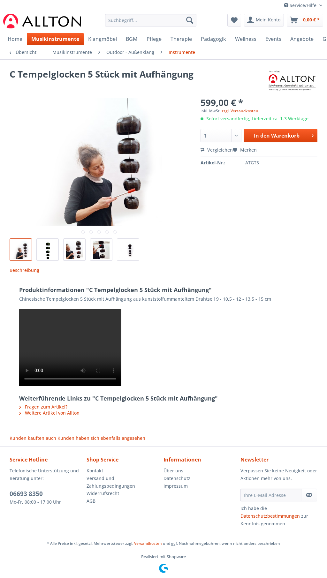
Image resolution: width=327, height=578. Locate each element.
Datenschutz (177, 478)
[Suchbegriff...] (151, 20)
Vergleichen (217, 150)
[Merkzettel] (234, 20)
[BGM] (131, 39)
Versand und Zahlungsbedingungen (111, 482)
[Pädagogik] (213, 39)
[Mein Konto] (264, 20)
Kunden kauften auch (33, 438)
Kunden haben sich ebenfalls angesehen (101, 438)
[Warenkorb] (305, 20)
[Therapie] (181, 39)
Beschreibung (24, 270)
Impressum (176, 486)
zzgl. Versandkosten (240, 111)
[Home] (15, 39)
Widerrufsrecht (103, 493)
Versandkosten (148, 543)
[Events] (273, 39)
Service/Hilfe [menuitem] (301, 5)
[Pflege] (154, 39)
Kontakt (95, 471)
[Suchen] (189, 20)
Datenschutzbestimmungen (270, 516)
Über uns (173, 471)
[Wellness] (246, 39)
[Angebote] (302, 39)
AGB (91, 501)
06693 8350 (26, 494)
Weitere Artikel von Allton (49, 413)
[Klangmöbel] (102, 39)
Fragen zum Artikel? (43, 407)
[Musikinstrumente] (55, 39)
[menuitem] (151, 23)
